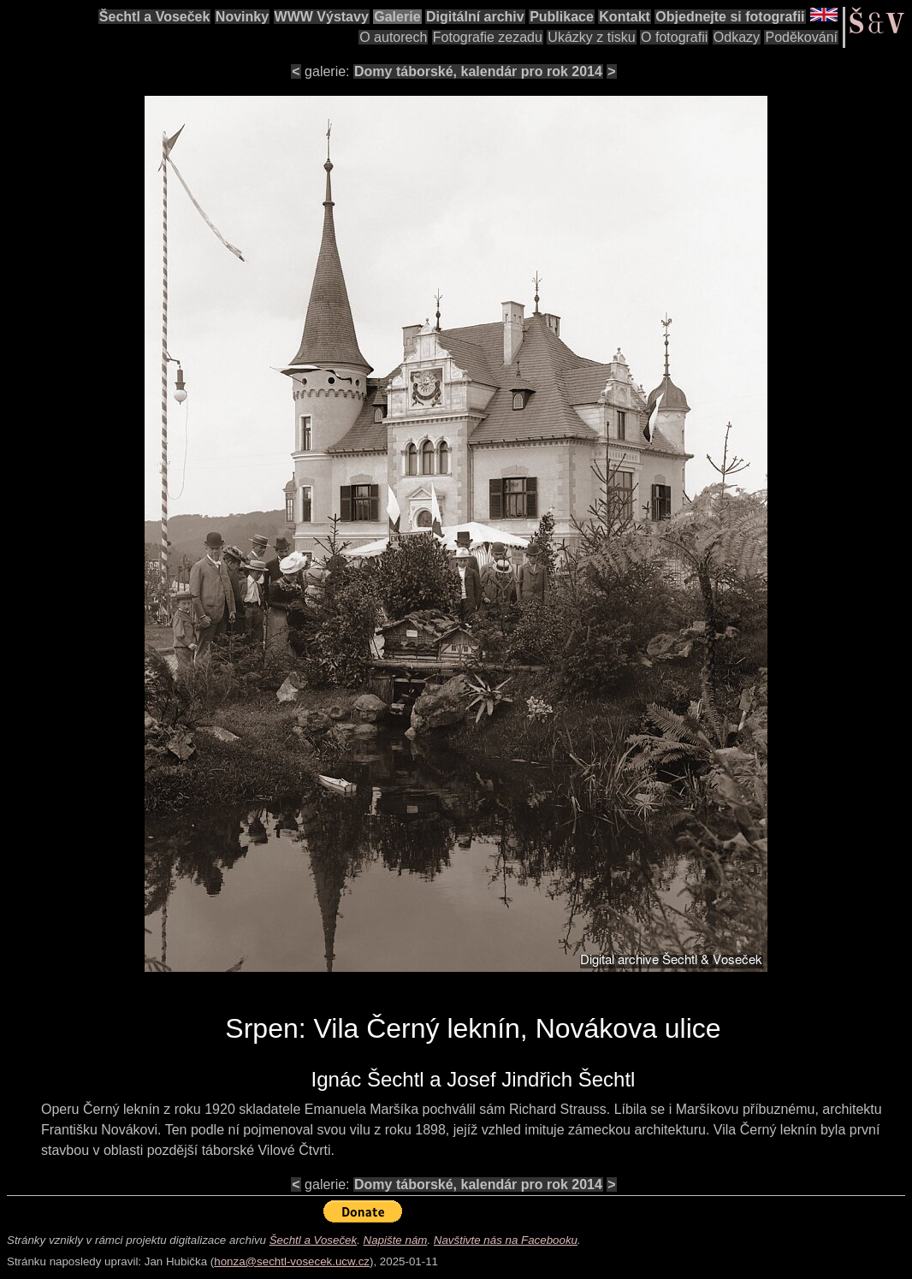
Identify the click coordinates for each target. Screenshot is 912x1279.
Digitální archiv (475, 16)
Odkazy (737, 37)
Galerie (397, 16)
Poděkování (801, 37)
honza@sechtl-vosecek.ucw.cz (292, 1261)
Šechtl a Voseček (154, 16)
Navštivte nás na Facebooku (505, 1240)
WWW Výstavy (322, 16)
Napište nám (396, 1240)
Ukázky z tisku (591, 37)
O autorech (393, 37)
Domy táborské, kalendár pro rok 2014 (478, 71)
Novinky (242, 16)
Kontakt (624, 16)
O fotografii (674, 37)
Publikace (562, 16)
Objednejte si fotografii (729, 16)
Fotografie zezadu (487, 37)
